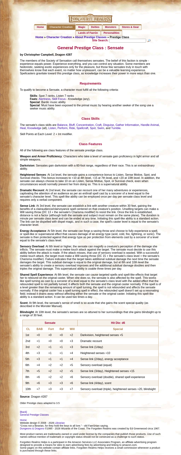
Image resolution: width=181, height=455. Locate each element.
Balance (62, 125)
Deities (95, 27)
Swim (100, 128)
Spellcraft (82, 128)
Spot (93, 128)
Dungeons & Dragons (32, 429)
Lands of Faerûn (88, 32)
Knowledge (34, 128)
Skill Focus (59, 99)
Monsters (110, 27)
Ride (72, 128)
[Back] (23, 412)
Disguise (108, 125)
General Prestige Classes (34, 415)
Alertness (44, 99)
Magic (81, 27)
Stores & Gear (130, 27)
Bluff (72, 125)
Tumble (116, 128)
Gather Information (127, 125)
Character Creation (61, 27)
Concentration (85, 125)
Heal (23, 128)
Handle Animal (150, 125)
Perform (62, 128)
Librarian (60, 423)
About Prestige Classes (91, 37)
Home (40, 27)
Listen (52, 128)
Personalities (111, 32)
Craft (98, 125)
